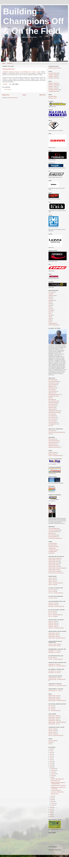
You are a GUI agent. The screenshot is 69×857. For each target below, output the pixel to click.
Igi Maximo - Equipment (53, 84)
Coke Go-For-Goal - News (54, 645)
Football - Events (52, 453)
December (53, 768)
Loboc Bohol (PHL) (52, 443)
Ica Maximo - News (52, 76)
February (53, 803)
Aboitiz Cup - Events (53, 621)
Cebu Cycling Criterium (53, 381)
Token (50, 293)
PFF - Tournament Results (54, 710)
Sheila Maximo (52, 553)
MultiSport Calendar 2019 (54, 68)
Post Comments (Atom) (13, 97)
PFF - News (51, 707)
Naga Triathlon (52, 399)
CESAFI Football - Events (54, 559)
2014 (51, 757)
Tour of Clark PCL (52, 417)
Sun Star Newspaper (53, 528)
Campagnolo (51, 300)
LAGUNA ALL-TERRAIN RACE (57, 792)
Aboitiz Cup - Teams (53, 626)
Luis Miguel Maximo (53, 91)
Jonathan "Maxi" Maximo (54, 546)
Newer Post (5, 95)
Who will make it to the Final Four (55, 572)
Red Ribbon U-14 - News (54, 652)
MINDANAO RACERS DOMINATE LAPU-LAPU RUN (58, 783)
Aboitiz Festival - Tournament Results (56, 638)
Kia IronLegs (51, 389)
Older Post (42, 95)
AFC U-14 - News (52, 591)
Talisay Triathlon (52, 409)
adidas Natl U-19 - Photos (54, 664)
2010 (51, 765)
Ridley (50, 297)
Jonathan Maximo (52, 548)
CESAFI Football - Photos (54, 563)
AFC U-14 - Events (52, 589)
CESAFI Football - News (53, 561)
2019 (51, 748)
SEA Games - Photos (53, 604)
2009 (51, 766)
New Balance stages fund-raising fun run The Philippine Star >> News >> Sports (21, 71)
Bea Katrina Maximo (53, 96)
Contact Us (9, 63)
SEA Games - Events (53, 603)
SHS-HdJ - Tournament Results (55, 735)
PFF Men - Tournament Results (55, 659)
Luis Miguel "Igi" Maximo (54, 89)
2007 (51, 809)
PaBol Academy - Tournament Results (56, 722)
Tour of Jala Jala (52, 420)
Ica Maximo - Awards (53, 74)
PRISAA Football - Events (54, 695)
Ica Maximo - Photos (53, 77)
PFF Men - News (52, 657)
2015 (51, 756)
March (52, 801)
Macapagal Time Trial (53, 396)
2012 (51, 761)
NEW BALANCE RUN (8, 69)
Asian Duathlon (52, 430)
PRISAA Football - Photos (54, 698)
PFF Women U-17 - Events (54, 671)
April (52, 799)
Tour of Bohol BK (52, 415)
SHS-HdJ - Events (52, 730)
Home (3, 63)
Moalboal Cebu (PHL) (53, 445)
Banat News (51, 533)
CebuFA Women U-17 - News (55, 690)
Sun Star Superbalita (53, 534)
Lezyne (50, 318)
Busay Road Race (52, 379)
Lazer (50, 298)
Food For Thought (52, 740)
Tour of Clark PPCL (52, 419)
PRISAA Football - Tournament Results (56, 700)
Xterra (50, 425)
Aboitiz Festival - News (53, 634)
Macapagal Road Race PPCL (55, 394)
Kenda (50, 303)
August (52, 775)
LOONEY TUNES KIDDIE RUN (57, 779)
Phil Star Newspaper (53, 536)
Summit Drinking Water (53, 324)
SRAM (50, 319)
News (50, 742)
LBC (49, 313)
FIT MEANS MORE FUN (56, 790)
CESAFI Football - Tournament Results (56, 568)
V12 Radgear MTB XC (53, 423)
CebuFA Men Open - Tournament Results (57, 679)
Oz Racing (51, 310)
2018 (51, 750)
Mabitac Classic (52, 392)
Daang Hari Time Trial (53, 383)
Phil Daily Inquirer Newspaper (55, 538)
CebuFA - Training (52, 584)
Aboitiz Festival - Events (53, 633)
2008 (51, 807)
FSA (49, 306)
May (52, 797)
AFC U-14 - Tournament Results (55, 592)
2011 (51, 763)
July (52, 777)
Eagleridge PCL (52, 386)
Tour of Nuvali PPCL (53, 422)
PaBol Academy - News (53, 718)
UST (49, 743)
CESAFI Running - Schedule (54, 571)
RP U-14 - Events (52, 611)
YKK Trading (51, 292)
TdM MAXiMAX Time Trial (54, 412)
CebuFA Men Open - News (54, 677)
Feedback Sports (52, 323)
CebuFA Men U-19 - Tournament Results (57, 685)
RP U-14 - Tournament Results (55, 614)
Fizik (49, 302)
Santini (50, 305)
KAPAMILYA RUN (54, 793)
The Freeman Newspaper (54, 530)
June (52, 796)
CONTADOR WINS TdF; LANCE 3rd (58, 785)
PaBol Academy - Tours (53, 723)
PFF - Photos (51, 708)
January (53, 805)
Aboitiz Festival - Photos (53, 636)
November (53, 770)
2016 (51, 754)
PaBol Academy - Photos (54, 720)
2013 (51, 759)
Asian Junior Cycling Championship (56, 432)
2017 (51, 752)
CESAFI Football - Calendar (54, 558)
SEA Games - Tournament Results (56, 606)
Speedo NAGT (52, 407)
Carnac (50, 311)
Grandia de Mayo (52, 387)
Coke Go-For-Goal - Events (54, 644)
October (53, 772)
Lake (49, 316)
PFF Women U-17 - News (54, 672)
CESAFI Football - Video (54, 569)
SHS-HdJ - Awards (52, 728)
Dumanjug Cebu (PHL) (53, 442)
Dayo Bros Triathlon (53, 384)
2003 (51, 816)
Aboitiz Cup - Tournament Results (55, 627)
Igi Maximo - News (52, 86)
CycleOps (51, 315)
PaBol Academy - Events (54, 717)
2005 (51, 812)
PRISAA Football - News (53, 697)
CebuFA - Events (52, 578)
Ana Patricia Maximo (53, 73)
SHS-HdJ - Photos (52, 733)
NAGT (50, 397)
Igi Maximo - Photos (53, 88)
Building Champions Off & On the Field (33, 21)
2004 (51, 814)
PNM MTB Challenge (53, 402)
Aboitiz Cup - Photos (53, 624)
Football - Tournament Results (55, 455)
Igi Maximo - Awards (53, 83)
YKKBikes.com (52, 295)
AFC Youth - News (52, 598)
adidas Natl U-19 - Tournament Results (56, 665)
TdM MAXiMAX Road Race (54, 410)
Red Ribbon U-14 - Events (54, 650)
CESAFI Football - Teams (54, 566)
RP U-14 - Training (52, 616)
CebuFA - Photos (52, 581)
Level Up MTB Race (53, 391)
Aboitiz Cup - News (52, 623)
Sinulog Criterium (52, 405)
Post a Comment (7, 89)
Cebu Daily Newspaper (53, 531)
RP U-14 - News (52, 613)
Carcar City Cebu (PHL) (53, 440)
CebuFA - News (52, 579)
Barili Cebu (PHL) (52, 438)
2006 (51, 810)
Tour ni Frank (51, 414)
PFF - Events (51, 705)
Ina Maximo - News (52, 98)
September (53, 773)
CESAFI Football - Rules (54, 564)
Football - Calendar (52, 452)
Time (50, 321)
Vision (50, 308)
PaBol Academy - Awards (54, 715)
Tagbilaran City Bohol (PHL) (54, 447)
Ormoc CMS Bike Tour (53, 401)
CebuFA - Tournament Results (55, 582)
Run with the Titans (52, 404)
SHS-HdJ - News (52, 732)
